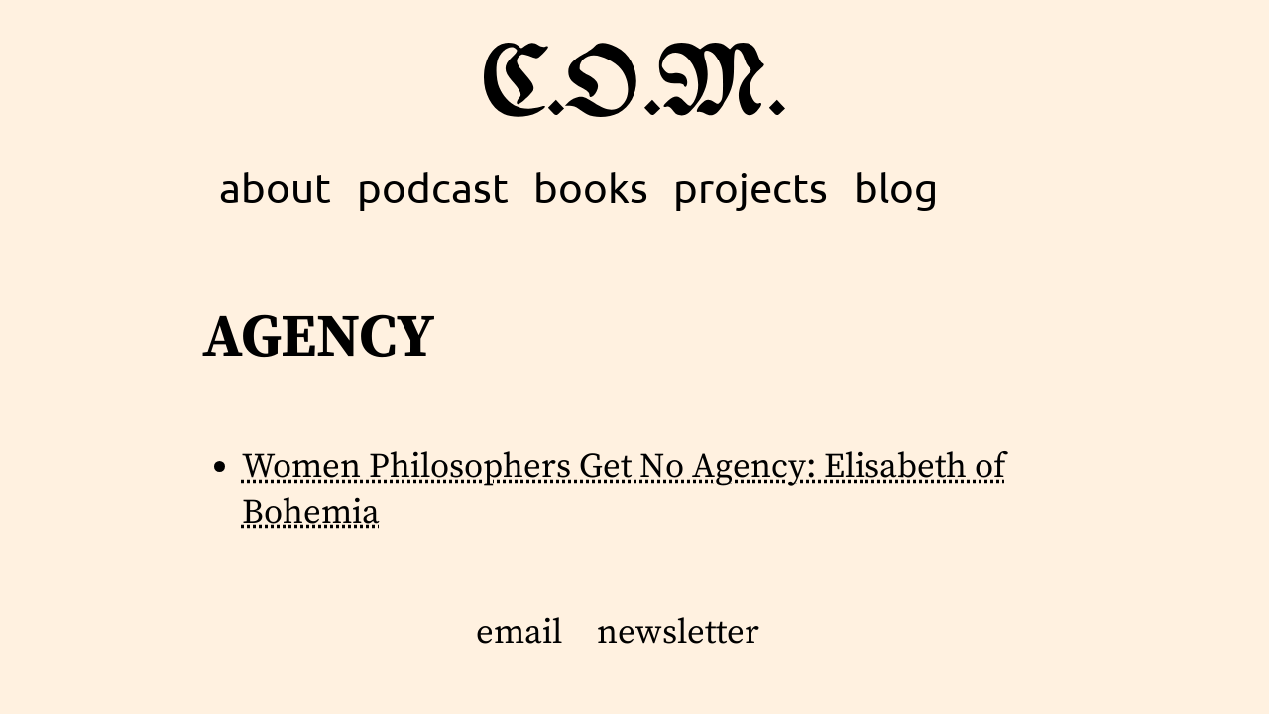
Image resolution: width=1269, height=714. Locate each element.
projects (750, 187)
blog (896, 187)
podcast (433, 187)
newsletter (678, 632)
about (275, 187)
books (590, 187)
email (519, 632)
